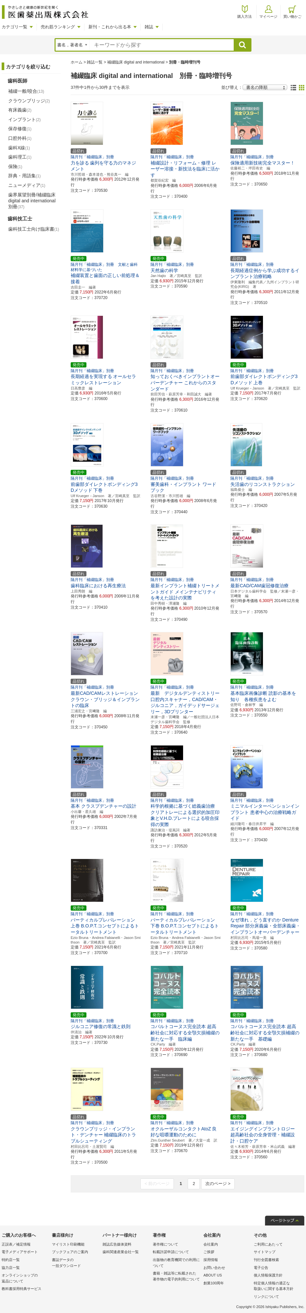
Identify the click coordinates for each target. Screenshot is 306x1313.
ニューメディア (26, 185)
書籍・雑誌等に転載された (176, 1276)
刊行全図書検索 (266, 1260)
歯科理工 (20, 157)
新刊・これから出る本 (109, 26)
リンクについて (266, 1297)
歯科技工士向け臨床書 (33, 229)
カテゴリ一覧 (14, 26)
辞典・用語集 (24, 175)
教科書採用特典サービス (21, 1289)
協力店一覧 (11, 1268)
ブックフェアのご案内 (70, 1252)
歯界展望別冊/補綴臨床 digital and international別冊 (32, 200)
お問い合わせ (214, 1268)
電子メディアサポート (20, 1252)
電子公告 (261, 1268)
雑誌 (149, 26)
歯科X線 (19, 147)
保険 (15, 166)
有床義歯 (20, 110)
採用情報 (210, 1260)
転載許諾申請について (171, 1252)
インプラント (24, 119)
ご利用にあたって (268, 1244)
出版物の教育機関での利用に (176, 1263)
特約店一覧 (11, 1260)
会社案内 (210, 1244)
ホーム (76, 62)
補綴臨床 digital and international (136, 62)
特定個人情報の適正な (277, 1286)
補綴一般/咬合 (26, 91)
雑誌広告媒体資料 (117, 1244)
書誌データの (75, 1263)
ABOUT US (212, 1275)
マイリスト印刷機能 (68, 1244)
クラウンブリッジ (29, 100)
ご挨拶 (208, 1252)
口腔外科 (20, 138)
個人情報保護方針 (268, 1275)
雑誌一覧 (95, 62)
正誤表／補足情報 (16, 1244)
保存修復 (20, 128)
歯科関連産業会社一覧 (121, 1252)
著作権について (165, 1244)
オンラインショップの (25, 1278)
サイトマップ (264, 1252)
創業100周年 (213, 1283)
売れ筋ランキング (58, 26)
